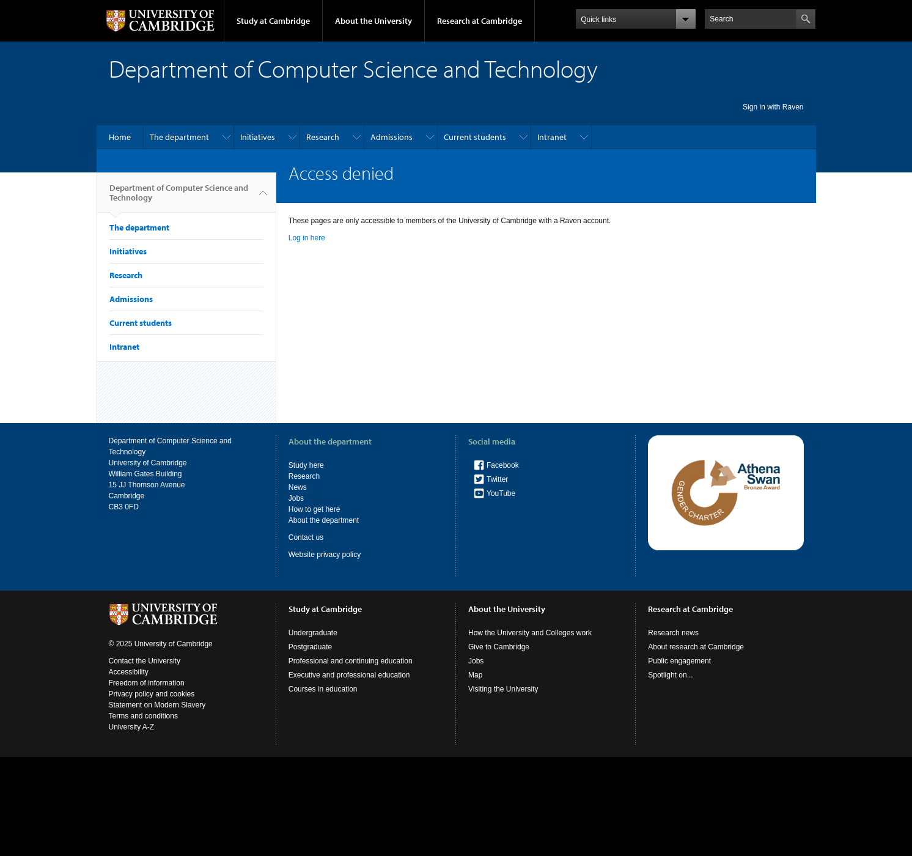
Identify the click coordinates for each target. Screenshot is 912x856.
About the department (324, 520)
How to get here (314, 509)
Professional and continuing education (351, 661)
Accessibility (129, 672)
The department (179, 136)
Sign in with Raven (773, 107)
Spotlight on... (670, 675)
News (298, 487)
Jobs (296, 498)
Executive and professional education (349, 675)
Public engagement (679, 661)
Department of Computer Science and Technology (178, 197)
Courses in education (323, 689)
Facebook (503, 465)
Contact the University (144, 661)
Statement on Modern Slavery (157, 705)
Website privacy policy (325, 554)
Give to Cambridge (498, 647)
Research (322, 136)
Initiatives (257, 136)
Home (120, 136)
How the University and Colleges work (530, 633)
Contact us (306, 537)
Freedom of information (147, 683)
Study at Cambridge (273, 20)
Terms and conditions (143, 716)
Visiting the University (503, 689)
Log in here (307, 238)
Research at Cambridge (479, 20)
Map (475, 675)
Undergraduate (313, 633)
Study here (306, 465)
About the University (373, 20)
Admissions (391, 136)
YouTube (501, 493)
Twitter (497, 479)
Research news (673, 633)
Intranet (552, 136)
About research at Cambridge (696, 647)
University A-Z (132, 727)
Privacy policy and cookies (152, 694)
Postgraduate (310, 647)
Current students (475, 136)
